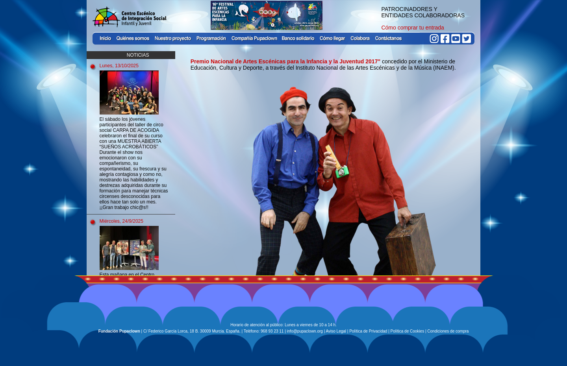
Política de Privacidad (368, 331)
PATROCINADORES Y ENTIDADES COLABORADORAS (423, 12)
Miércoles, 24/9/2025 (121, 221)
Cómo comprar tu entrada (412, 27)
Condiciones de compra (448, 331)
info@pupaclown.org (305, 331)
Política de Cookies (407, 331)
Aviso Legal (336, 331)
